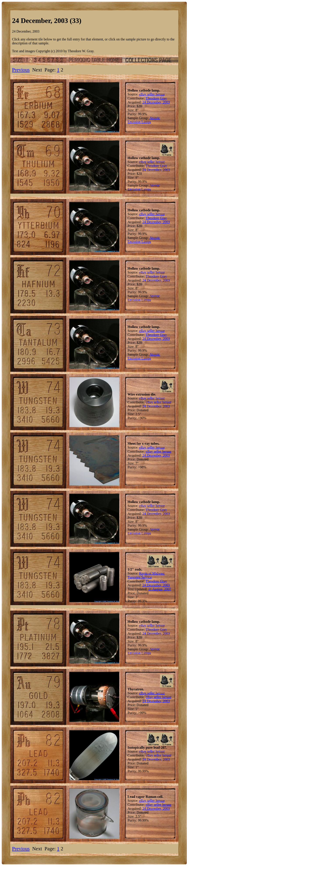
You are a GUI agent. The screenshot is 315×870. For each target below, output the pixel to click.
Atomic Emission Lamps (144, 120)
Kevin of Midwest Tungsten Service (146, 575)
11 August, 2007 (159, 589)
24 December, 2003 (156, 102)
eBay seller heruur (152, 94)
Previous (21, 70)
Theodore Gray (156, 98)
